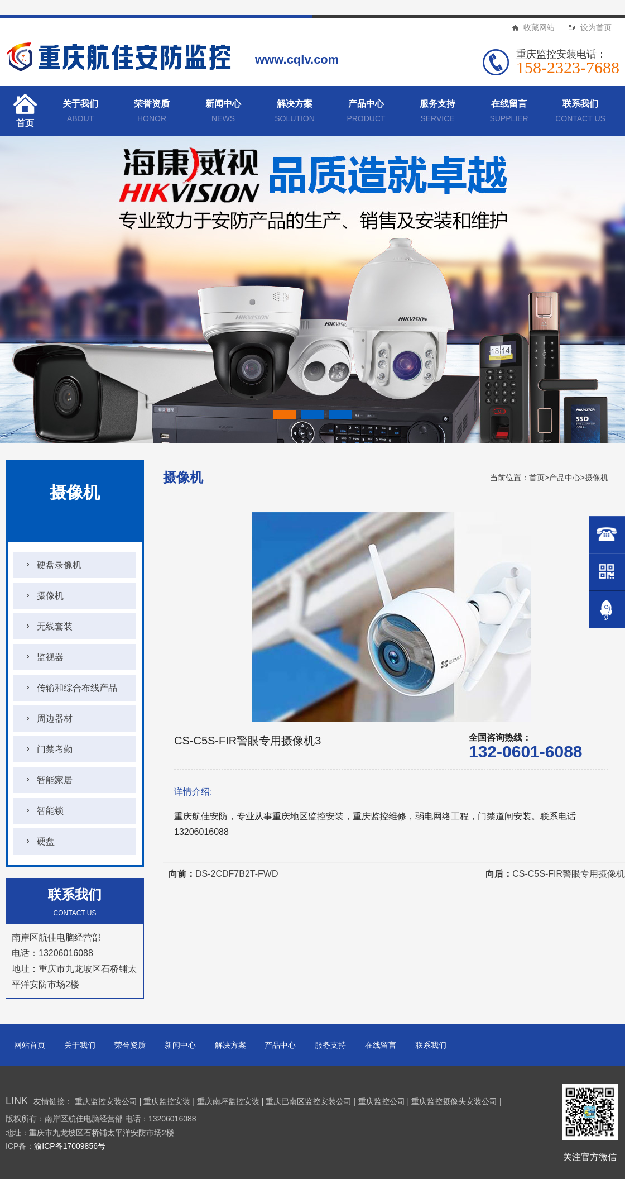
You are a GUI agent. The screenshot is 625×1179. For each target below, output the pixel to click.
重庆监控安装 (166, 1101)
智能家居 (55, 780)
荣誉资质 (152, 112)
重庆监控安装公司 (106, 1101)
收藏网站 (539, 27)
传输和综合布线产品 (77, 688)
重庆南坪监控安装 (228, 1101)
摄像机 (50, 595)
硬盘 (46, 841)
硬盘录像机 (59, 565)
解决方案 (294, 112)
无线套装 (55, 626)
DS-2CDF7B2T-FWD (236, 874)
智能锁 (50, 810)
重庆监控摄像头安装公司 (454, 1101)
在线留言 (509, 112)
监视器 (50, 657)
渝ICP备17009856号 (69, 1146)
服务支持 (437, 112)
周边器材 (55, 718)
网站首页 (29, 1044)
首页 (25, 123)
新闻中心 (223, 112)
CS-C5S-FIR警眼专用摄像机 (568, 874)
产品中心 (366, 112)
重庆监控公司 (381, 1101)
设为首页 (596, 27)
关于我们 (80, 112)
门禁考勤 (55, 749)
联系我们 (580, 112)
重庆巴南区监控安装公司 (309, 1101)
